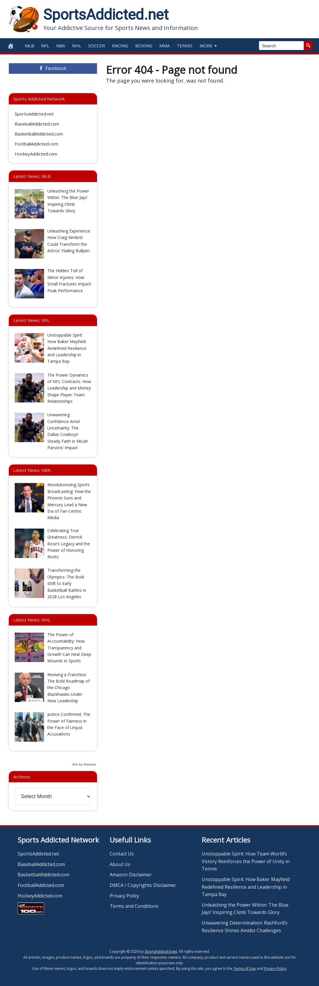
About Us (120, 864)
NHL (76, 46)
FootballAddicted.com (36, 144)
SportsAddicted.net (105, 14)
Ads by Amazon (84, 764)
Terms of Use (244, 968)
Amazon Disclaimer (131, 874)
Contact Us (122, 853)
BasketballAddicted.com (39, 134)
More (209, 46)
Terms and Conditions (134, 906)
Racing (120, 46)
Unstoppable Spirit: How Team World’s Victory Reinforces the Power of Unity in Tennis (246, 861)
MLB (29, 46)
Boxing (143, 46)
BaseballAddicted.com (37, 124)
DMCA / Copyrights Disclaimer (143, 885)
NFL (45, 46)
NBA (60, 46)
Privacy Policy (124, 896)
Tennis (185, 46)
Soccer (96, 46)
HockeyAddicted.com (36, 154)
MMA (164, 46)
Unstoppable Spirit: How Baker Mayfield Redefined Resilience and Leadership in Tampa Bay (246, 887)
